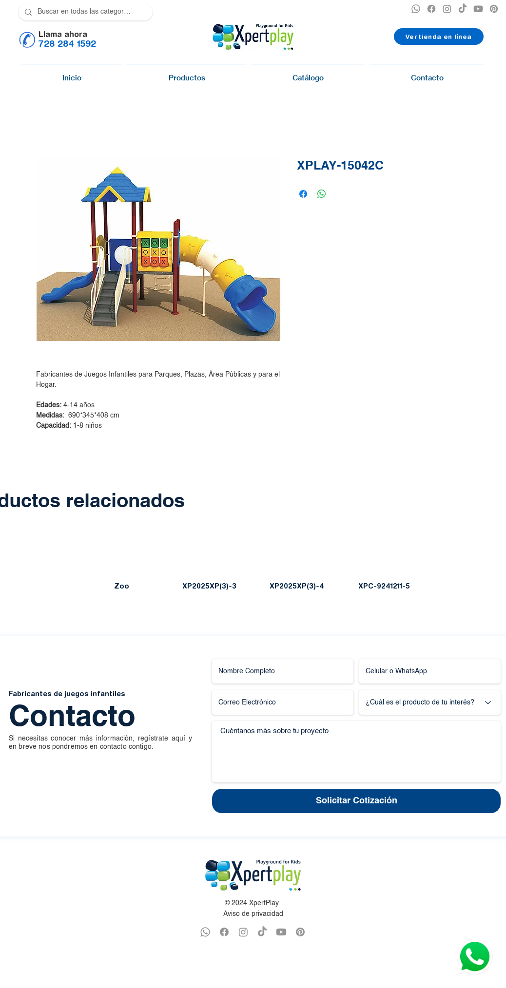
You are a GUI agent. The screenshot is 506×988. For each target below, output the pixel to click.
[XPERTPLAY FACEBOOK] (431, 8)
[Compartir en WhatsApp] (322, 194)
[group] (253, 565)
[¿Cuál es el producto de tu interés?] (430, 702)
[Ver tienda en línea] (439, 36)
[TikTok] (462, 8)
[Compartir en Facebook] (303, 194)
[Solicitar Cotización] (356, 801)
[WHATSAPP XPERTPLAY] (205, 932)
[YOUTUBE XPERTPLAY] (478, 8)
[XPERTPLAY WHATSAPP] (415, 8)
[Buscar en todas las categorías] (85, 12)
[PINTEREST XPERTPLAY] (493, 8)
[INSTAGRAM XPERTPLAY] (447, 8)
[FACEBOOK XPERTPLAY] (224, 932)
